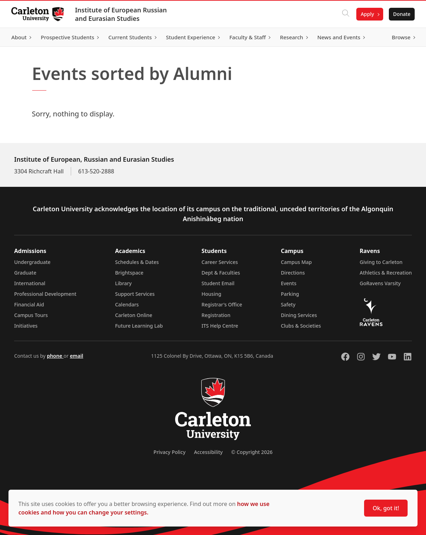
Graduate (25, 272)
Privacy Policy (169, 452)
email (76, 355)
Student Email (218, 283)
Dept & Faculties (221, 272)
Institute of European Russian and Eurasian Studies (121, 14)
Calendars (127, 304)
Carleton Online (133, 315)
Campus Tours (31, 315)
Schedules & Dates (137, 262)
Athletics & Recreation (386, 272)
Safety (288, 304)
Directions (293, 272)
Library (123, 283)
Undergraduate (32, 262)
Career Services (220, 262)
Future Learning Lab (139, 325)
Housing (211, 293)
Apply (367, 14)
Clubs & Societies (301, 325)
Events (289, 283)
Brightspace (129, 272)
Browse (401, 37)
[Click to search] (345, 14)
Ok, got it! (386, 508)
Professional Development (45, 293)
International (29, 283)
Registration (216, 315)
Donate (401, 14)
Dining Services (299, 315)
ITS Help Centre (220, 325)
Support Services (135, 293)
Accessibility (208, 452)
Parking (290, 293)
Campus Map (296, 262)
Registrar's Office (222, 304)
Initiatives (26, 325)
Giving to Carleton (381, 262)
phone (55, 355)
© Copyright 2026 (251, 452)
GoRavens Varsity (380, 283)
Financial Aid (29, 304)
